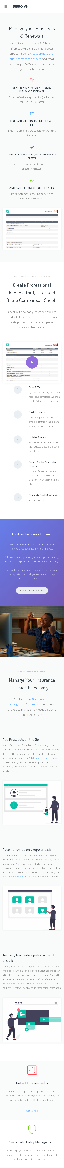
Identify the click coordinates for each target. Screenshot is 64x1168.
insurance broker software (46, 758)
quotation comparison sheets (23, 876)
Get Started (32, 1110)
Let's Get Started (32, 590)
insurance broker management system (37, 855)
